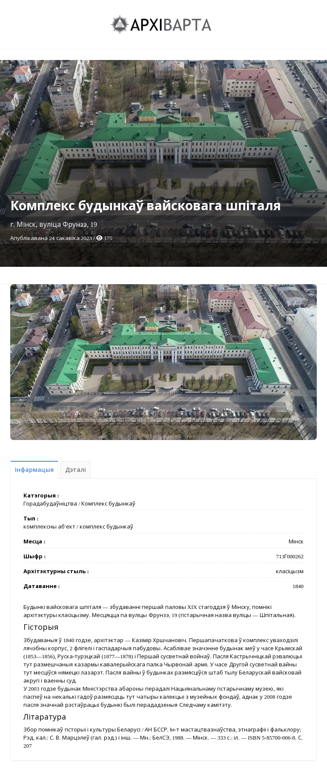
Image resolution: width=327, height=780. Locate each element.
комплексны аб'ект (49, 526)
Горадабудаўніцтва (50, 503)
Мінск (296, 541)
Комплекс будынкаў (108, 503)
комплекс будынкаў (106, 526)
